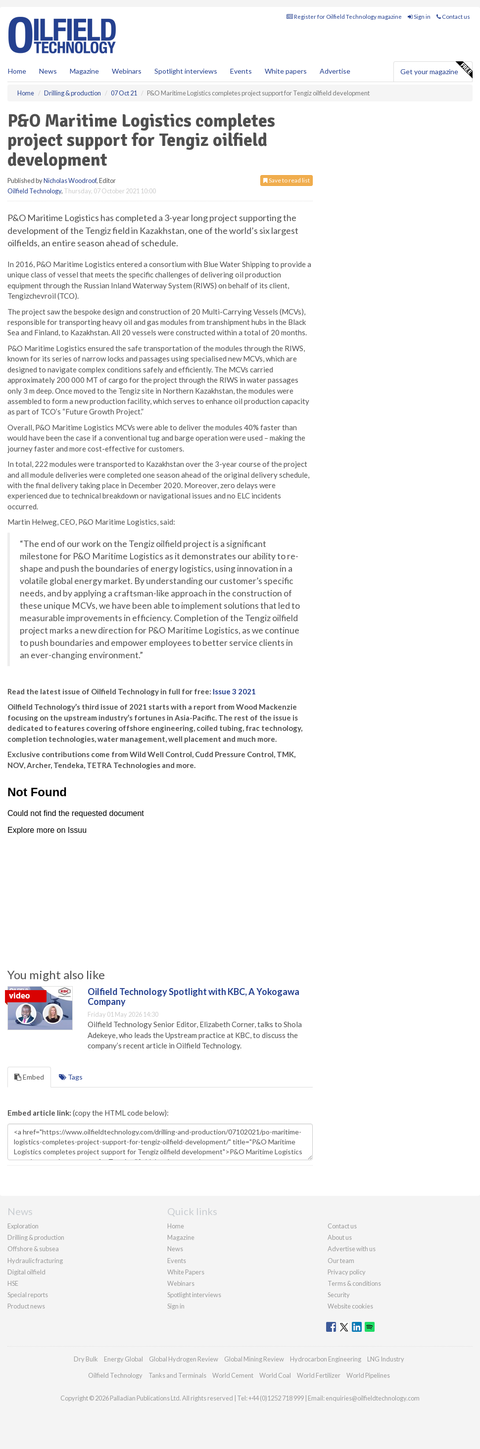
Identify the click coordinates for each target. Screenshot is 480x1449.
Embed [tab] (29, 1077)
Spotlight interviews (185, 71)
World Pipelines (368, 1375)
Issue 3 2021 (234, 691)
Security (339, 1295)
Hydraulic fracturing (35, 1261)
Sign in (419, 16)
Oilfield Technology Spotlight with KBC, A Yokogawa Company (193, 996)
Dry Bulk (86, 1359)
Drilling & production (35, 1237)
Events (241, 71)
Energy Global (123, 1359)
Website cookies (350, 1306)
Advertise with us (352, 1249)
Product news (26, 1306)
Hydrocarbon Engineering (325, 1359)
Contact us (453, 16)
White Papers (185, 1272)
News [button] (48, 71)
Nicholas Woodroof (70, 180)
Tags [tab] (71, 1077)
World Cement (232, 1375)
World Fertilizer (318, 1375)
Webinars (127, 71)
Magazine (84, 71)
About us (340, 1237)
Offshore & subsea (33, 1249)
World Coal (275, 1375)
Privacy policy (347, 1272)
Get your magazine (436, 70)
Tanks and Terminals (177, 1375)
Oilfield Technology (34, 191)
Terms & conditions (354, 1283)
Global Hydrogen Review (183, 1359)
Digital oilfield (26, 1272)
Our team (341, 1261)
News (175, 1249)
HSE (12, 1283)
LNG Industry (385, 1359)
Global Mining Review (254, 1359)
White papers (286, 71)
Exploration (23, 1226)
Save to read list (286, 180)
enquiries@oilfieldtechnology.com (373, 1398)
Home (17, 71)
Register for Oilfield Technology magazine (344, 16)
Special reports (27, 1295)
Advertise (335, 71)
